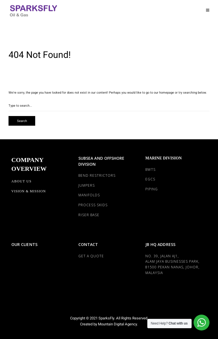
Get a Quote (91, 256)
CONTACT (88, 244)
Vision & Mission (28, 191)
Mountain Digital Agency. (117, 324)
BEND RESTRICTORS (97, 175)
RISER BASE (88, 214)
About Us (21, 181)
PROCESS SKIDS (93, 205)
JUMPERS (86, 185)
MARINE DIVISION (163, 158)
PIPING (151, 189)
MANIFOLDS (89, 195)
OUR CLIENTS (24, 244)
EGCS (150, 179)
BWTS (150, 169)
